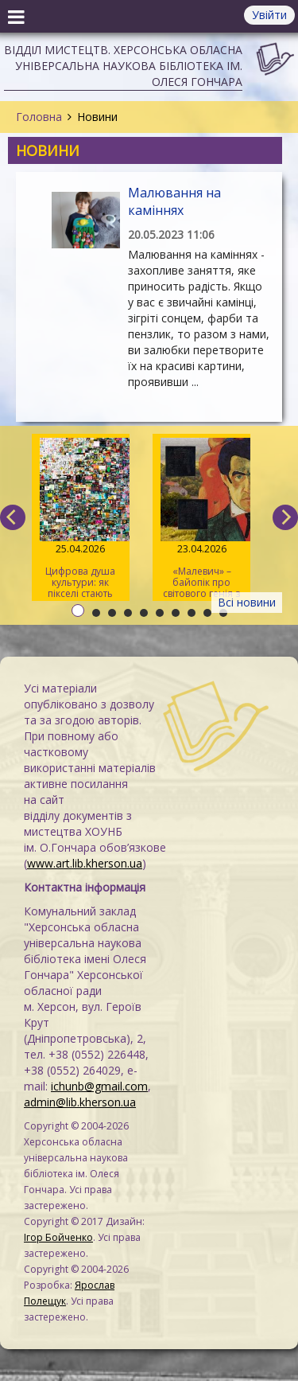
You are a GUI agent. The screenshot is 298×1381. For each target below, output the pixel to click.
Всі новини (247, 602)
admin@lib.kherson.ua (80, 1102)
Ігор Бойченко (58, 1237)
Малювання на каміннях (174, 201)
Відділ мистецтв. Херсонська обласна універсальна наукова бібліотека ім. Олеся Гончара (123, 65)
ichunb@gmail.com (99, 1086)
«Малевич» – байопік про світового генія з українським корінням (201, 519)
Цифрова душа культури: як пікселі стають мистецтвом (81, 519)
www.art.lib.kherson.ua (84, 863)
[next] (285, 517)
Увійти (269, 14)
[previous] (12, 517)
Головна (39, 116)
